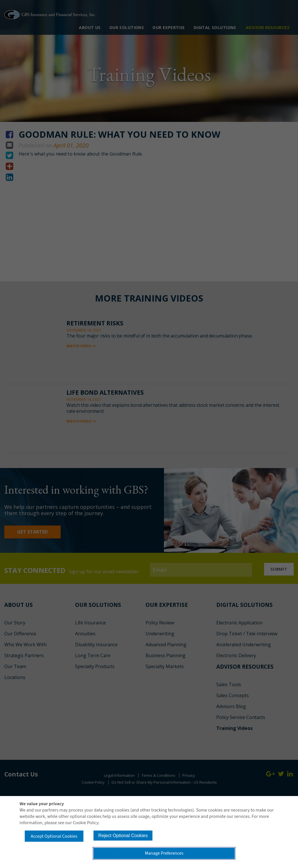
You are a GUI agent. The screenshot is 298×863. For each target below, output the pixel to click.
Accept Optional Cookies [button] (60, 850)
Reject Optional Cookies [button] (142, 849)
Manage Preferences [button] (223, 850)
